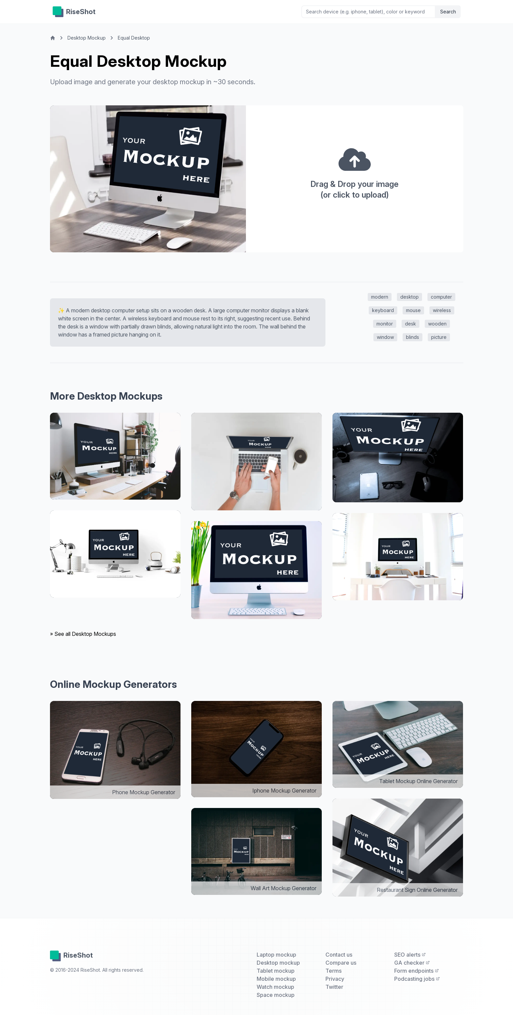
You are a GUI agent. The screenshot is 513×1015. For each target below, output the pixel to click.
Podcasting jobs (417, 978)
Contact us (338, 954)
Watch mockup (275, 986)
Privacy (334, 978)
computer (441, 297)
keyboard (383, 310)
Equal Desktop (134, 38)
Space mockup (276, 995)
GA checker (412, 962)
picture (439, 337)
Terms (333, 970)
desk (410, 323)
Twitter (334, 986)
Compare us (340, 962)
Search (448, 11)
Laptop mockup (276, 954)
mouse (413, 310)
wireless (442, 310)
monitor (384, 323)
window (385, 337)
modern (379, 297)
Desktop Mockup (86, 38)
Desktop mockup (278, 962)
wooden (437, 323)
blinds (412, 337)
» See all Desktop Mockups (83, 633)
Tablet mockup (276, 970)
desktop (409, 297)
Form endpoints (416, 970)
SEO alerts (410, 954)
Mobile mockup (276, 978)
